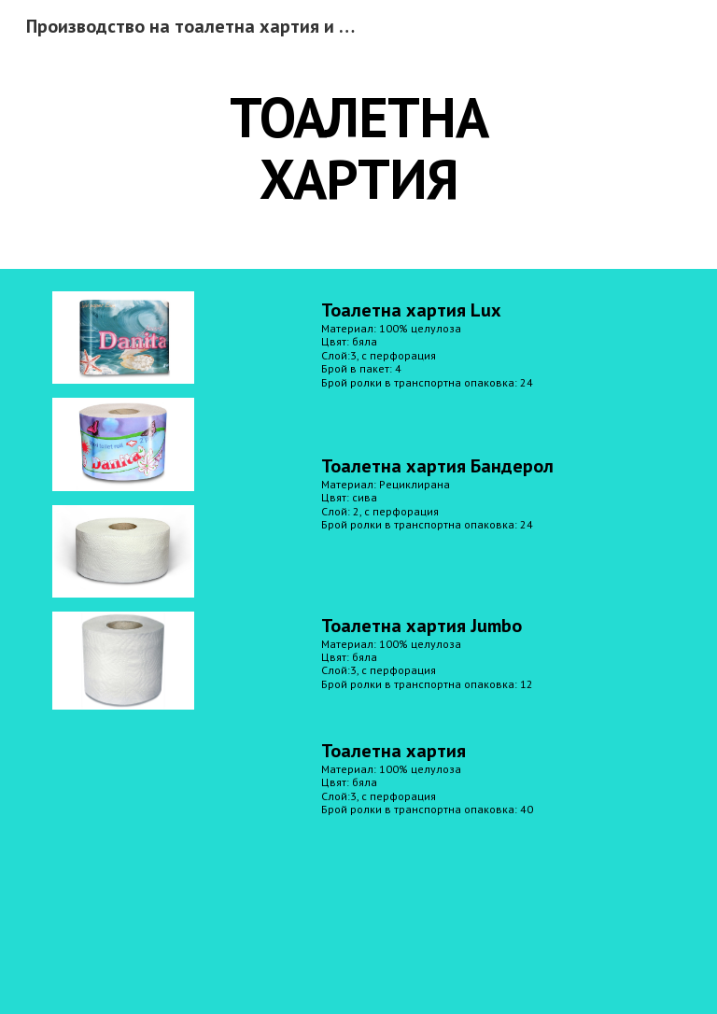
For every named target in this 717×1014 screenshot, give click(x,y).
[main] (358, 147)
